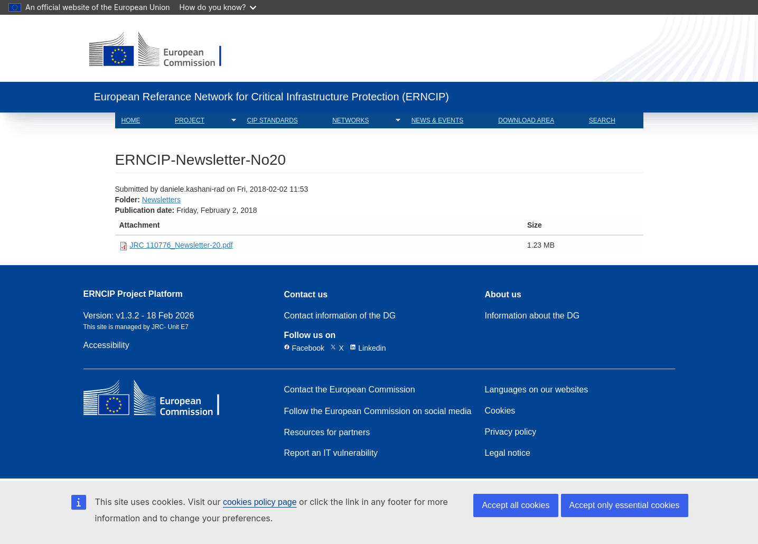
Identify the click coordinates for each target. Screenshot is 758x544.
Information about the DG (532, 316)
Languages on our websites (536, 389)
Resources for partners (327, 432)
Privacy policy (511, 432)
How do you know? (218, 7)
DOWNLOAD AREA (526, 120)
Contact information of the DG (340, 316)
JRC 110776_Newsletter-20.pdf (180, 245)
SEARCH (602, 120)
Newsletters (161, 199)
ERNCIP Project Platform (133, 294)
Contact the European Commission (349, 389)
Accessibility (106, 345)
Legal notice (507, 453)
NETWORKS (363, 121)
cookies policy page (260, 502)
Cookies (500, 411)
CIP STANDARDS (272, 120)
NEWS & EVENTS (437, 120)
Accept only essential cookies (624, 505)
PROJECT (202, 121)
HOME (131, 120)
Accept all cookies (515, 505)
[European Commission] (163, 50)
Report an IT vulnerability (331, 453)
